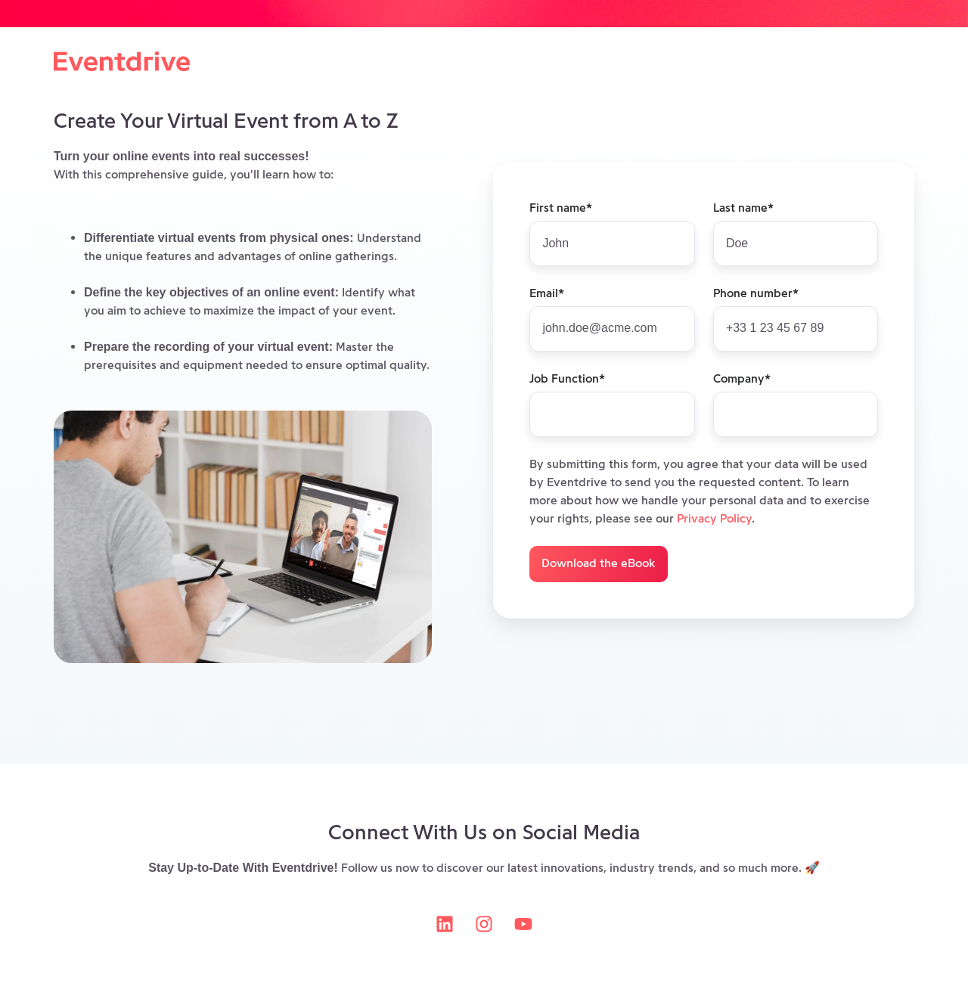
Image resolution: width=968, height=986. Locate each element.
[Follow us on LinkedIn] (445, 924)
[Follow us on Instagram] (484, 924)
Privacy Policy (714, 518)
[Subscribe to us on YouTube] (523, 924)
